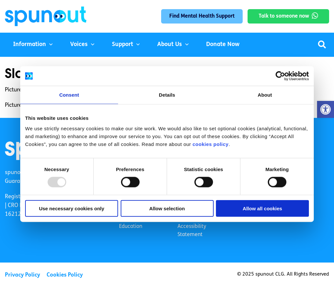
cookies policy (210, 144)
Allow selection (167, 208)
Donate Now (222, 44)
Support (122, 44)
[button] (325, 109)
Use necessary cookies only (71, 208)
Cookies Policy (65, 275)
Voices (79, 44)
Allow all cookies (262, 208)
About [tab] (265, 95)
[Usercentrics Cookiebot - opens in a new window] (280, 76)
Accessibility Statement (191, 231)
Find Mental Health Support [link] (202, 16)
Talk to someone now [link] (284, 16)
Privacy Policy (22, 275)
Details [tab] (167, 95)
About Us (169, 44)
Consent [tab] (69, 95)
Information (29, 44)
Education (130, 226)
